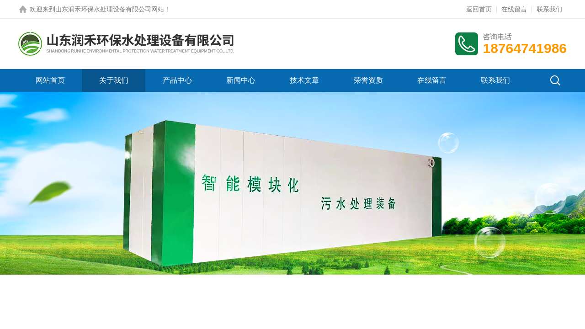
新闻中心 (240, 80)
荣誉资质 (368, 80)
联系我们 (549, 9)
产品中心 (177, 80)
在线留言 (514, 9)
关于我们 (113, 80)
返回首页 (479, 9)
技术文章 (304, 80)
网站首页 (50, 80)
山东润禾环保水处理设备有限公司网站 (109, 9)
